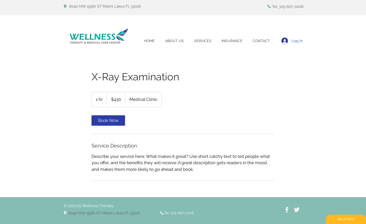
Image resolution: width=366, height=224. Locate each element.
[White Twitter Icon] (296, 209)
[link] (108, 120)
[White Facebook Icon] (287, 209)
